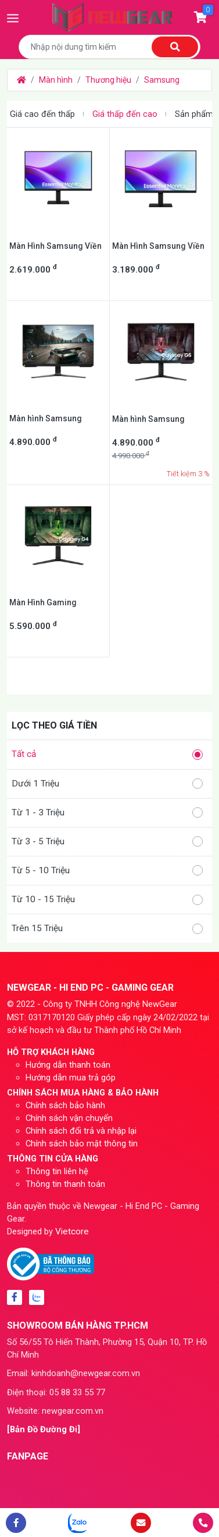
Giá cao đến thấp (42, 114)
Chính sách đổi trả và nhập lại (81, 1131)
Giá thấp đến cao (124, 114)
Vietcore (72, 1231)
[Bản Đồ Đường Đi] (43, 1429)
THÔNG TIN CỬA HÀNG (52, 1158)
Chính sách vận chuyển (69, 1118)
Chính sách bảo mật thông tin (82, 1143)
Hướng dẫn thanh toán (68, 1065)
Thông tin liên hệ (57, 1171)
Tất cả (107, 754)
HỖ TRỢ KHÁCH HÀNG (51, 1052)
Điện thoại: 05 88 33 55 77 (56, 1392)
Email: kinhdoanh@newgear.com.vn (73, 1373)
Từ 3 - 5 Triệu (107, 841)
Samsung (161, 79)
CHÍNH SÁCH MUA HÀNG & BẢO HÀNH (83, 1092)
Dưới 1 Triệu (107, 783)
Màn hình (56, 79)
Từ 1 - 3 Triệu (107, 812)
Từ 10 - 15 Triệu (107, 899)
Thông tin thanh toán (65, 1184)
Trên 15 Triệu (107, 928)
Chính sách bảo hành (65, 1105)
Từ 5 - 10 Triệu (107, 870)
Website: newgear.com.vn (55, 1411)
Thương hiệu (108, 79)
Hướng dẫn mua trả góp (71, 1077)
